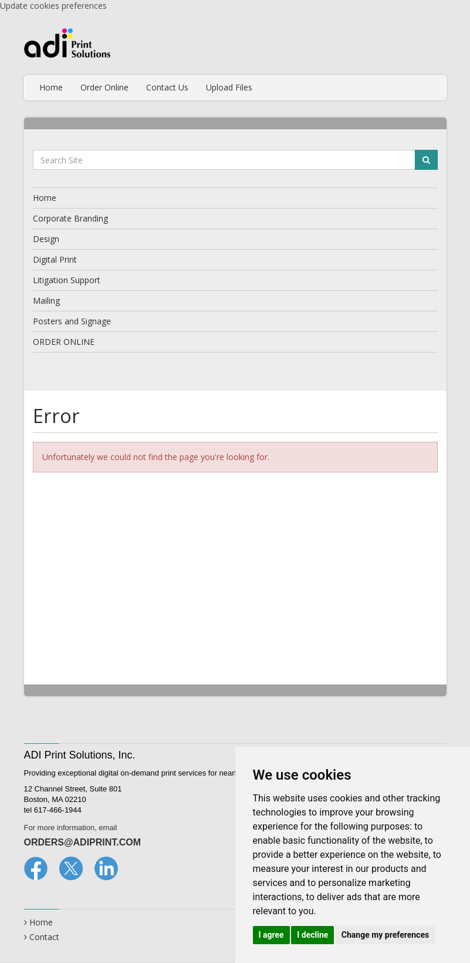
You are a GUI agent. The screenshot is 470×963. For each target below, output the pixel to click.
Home (51, 87)
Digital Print (55, 259)
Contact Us (167, 87)
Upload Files (229, 87)
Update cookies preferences (53, 5)
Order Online (104, 87)
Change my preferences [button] (385, 934)
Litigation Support (66, 280)
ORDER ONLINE (63, 341)
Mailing (46, 300)
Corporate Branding (70, 218)
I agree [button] (271, 934)
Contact (44, 936)
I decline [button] (312, 934)
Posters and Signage (72, 321)
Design (46, 238)
